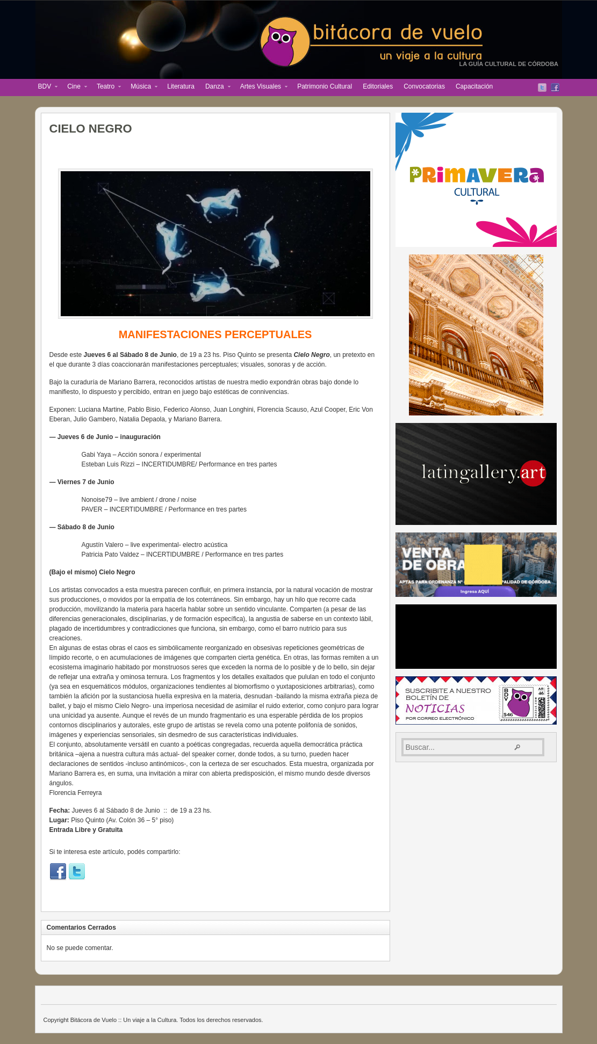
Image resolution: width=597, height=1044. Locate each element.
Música (141, 87)
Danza (215, 87)
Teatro (106, 87)
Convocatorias (424, 86)
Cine (74, 87)
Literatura (181, 86)
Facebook (555, 87)
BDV (45, 87)
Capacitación (474, 86)
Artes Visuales (261, 87)
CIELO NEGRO (90, 128)
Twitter (542, 87)
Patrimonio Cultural (324, 86)
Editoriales (378, 86)
